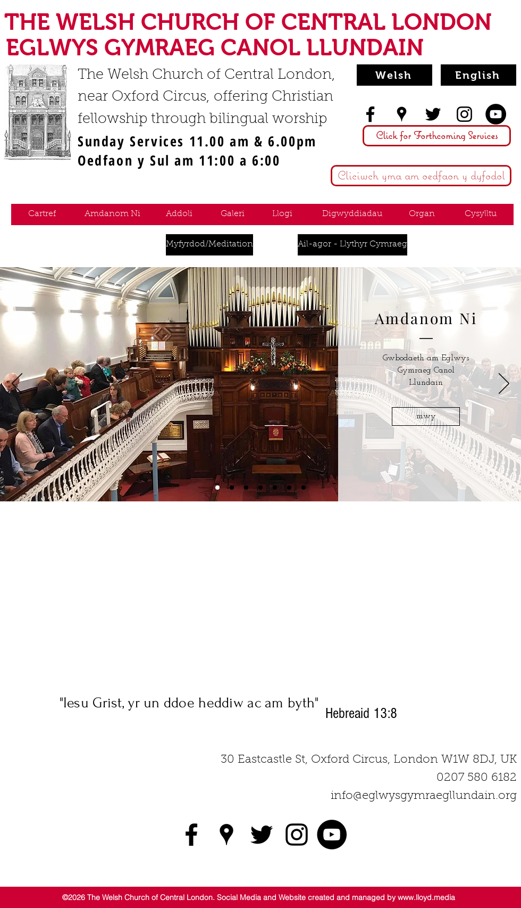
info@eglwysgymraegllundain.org (424, 796)
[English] (478, 75)
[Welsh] (394, 75)
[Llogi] (282, 214)
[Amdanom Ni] (112, 214)
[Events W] (275, 487)
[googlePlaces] (401, 114)
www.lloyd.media (426, 897)
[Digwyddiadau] (352, 214)
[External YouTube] (260, 599)
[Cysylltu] (481, 214)
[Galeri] (232, 214)
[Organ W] (303, 487)
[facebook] (370, 114)
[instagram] (464, 114)
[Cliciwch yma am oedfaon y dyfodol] (421, 175)
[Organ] (422, 214)
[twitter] (433, 114)
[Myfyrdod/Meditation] (209, 244)
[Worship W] (232, 487)
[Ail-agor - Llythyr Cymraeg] (352, 244)
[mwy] (426, 416)
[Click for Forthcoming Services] (437, 135)
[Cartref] (41, 214)
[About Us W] (217, 487)
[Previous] (17, 384)
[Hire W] (260, 487)
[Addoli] (179, 214)
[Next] (504, 384)
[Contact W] (289, 487)
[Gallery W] (246, 487)
